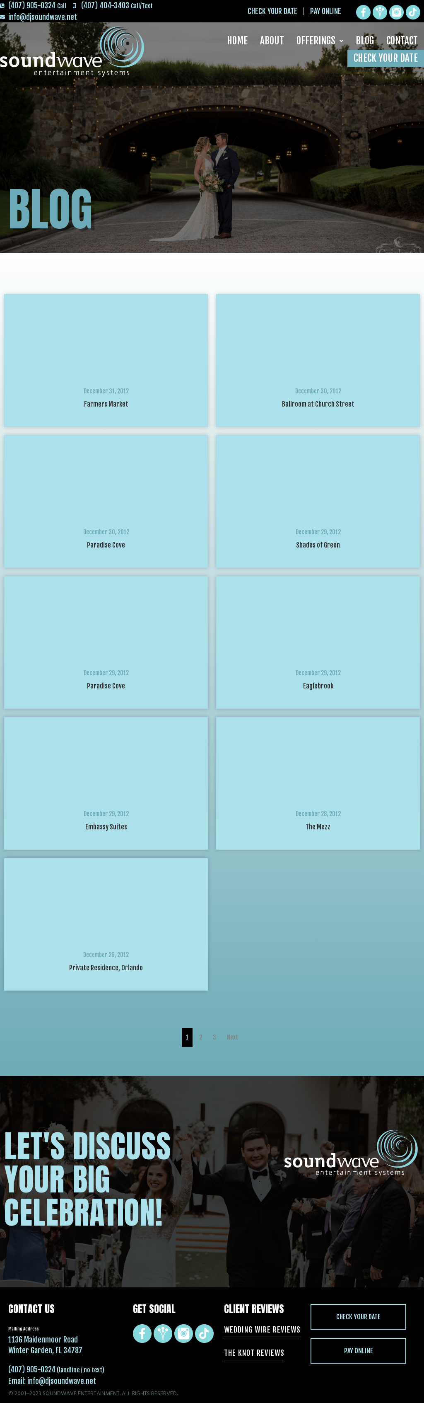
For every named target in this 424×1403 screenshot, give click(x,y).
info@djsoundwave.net (61, 1381)
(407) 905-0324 (31, 1369)
